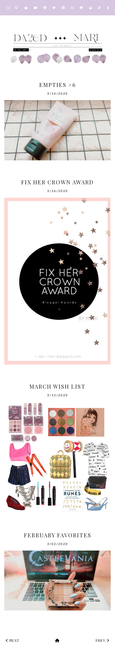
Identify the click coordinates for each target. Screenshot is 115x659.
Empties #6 (57, 84)
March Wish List (57, 386)
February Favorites (57, 535)
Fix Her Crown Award (57, 182)
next (13, 640)
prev (102, 640)
